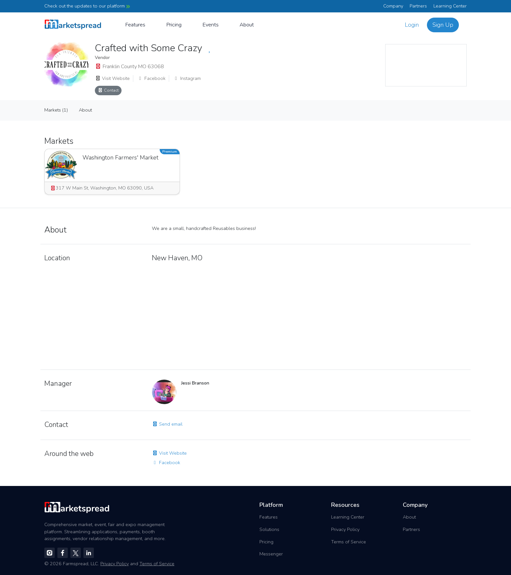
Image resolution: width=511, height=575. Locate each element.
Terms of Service (348, 541)
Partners (418, 6)
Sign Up (442, 25)
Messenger (271, 554)
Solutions (269, 529)
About (247, 24)
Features (135, 24)
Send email (167, 424)
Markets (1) (56, 110)
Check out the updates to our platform (87, 6)
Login (412, 25)
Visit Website (112, 78)
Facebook (151, 78)
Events (210, 24)
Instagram (187, 78)
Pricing (174, 24)
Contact (108, 90)
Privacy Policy (345, 529)
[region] (426, 65)
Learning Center (450, 6)
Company (393, 6)
